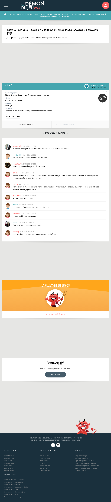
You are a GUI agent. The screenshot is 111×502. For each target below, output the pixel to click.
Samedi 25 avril (9, 470)
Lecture (77, 470)
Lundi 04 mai (44, 461)
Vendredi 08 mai (45, 470)
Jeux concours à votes (11, 489)
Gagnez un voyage (81, 456)
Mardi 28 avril (8, 465)
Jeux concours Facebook (12, 484)
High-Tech (78, 461)
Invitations (78, 468)
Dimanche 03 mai (45, 458)
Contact (34, 440)
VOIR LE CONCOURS (65, 124)
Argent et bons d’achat (82, 463)
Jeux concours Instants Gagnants (14, 482)
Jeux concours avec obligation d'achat (16, 487)
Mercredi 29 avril (9, 463)
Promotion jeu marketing (12, 497)
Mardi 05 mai (44, 463)
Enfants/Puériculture (92, 465)
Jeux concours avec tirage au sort (15, 479)
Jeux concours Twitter (11, 494)
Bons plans (76, 440)
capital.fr (8, 85)
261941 (104, 92)
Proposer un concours (61, 440)
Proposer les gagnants (26, 124)
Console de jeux (88, 461)
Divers (84, 470)
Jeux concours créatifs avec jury (14, 492)
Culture (93, 463)
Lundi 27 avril (8, 468)
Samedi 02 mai (9, 456)
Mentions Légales (45, 440)
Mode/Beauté (79, 465)
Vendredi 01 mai (9, 458)
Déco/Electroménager (90, 468)
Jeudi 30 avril (8, 461)
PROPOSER (56, 374)
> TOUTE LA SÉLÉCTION (55, 314)
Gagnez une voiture (81, 458)
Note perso (13, 116)
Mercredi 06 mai (45, 465)
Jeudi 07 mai (43, 468)
